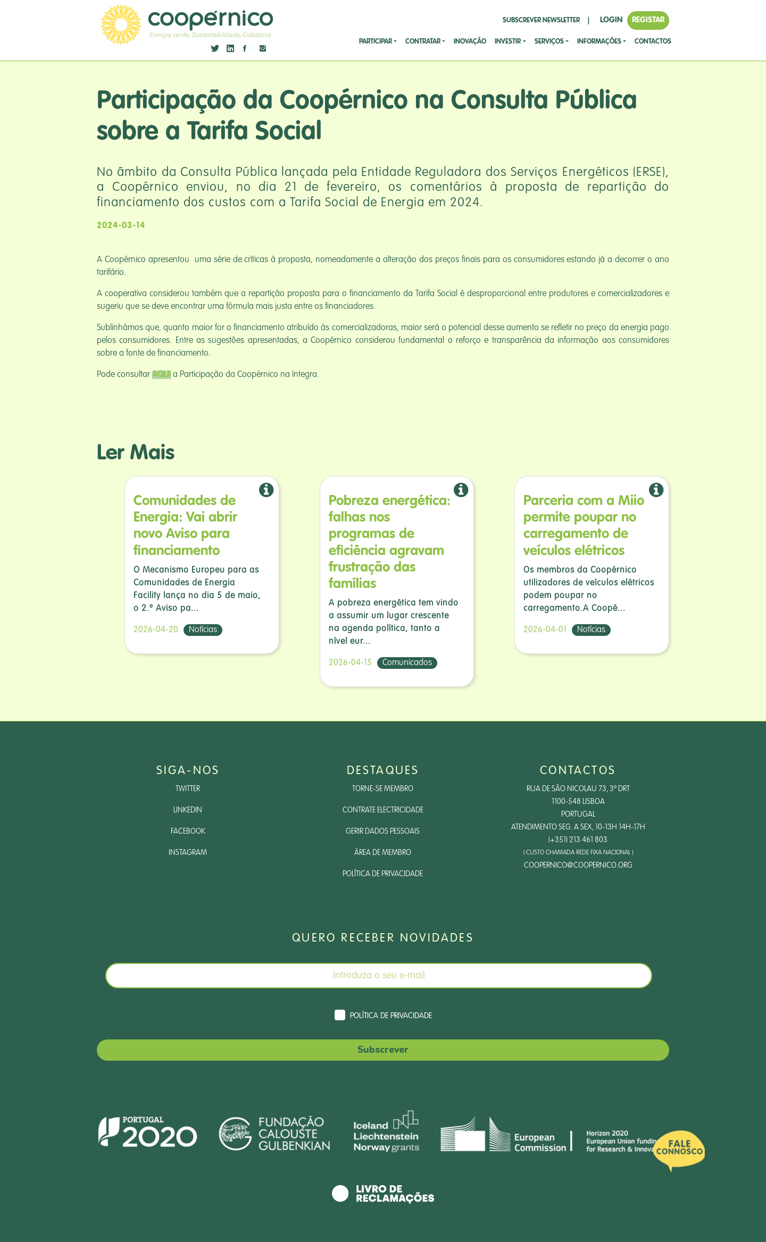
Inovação (470, 41)
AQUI (161, 375)
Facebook (188, 831)
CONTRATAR (422, 41)
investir (508, 41)
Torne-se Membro (382, 789)
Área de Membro (382, 853)
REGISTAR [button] (648, 20)
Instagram (188, 853)
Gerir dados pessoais (383, 831)
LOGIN (611, 20)
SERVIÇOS (549, 41)
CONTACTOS (653, 41)
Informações (599, 41)
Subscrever (383, 1049)
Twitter (188, 789)
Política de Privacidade (383, 874)
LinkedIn (187, 810)
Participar (375, 41)
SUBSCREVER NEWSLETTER (541, 20)
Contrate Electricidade (383, 810)
